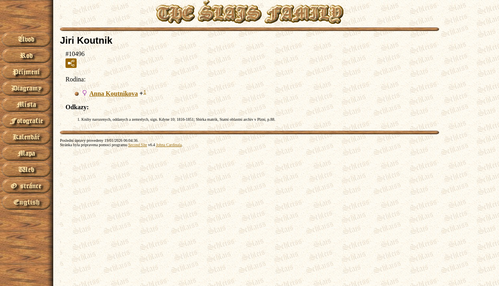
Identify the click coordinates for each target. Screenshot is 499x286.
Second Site (137, 145)
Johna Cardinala (169, 145)
